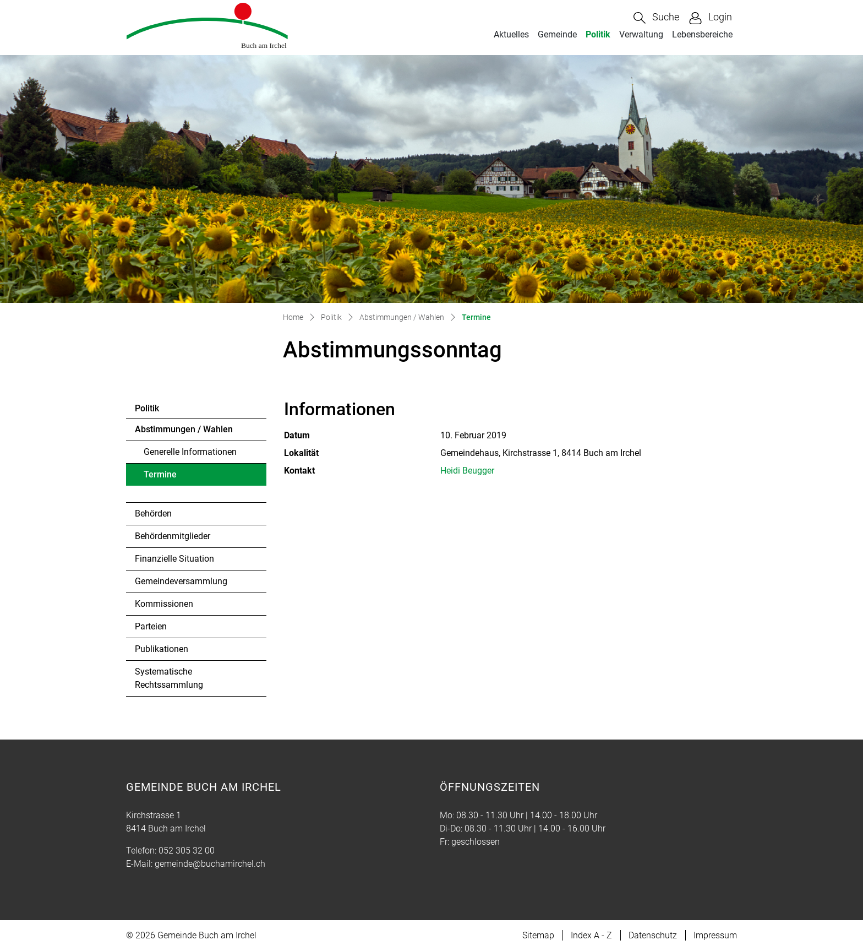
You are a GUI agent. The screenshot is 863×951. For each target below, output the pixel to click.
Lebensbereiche (702, 34)
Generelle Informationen (190, 452)
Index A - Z (591, 935)
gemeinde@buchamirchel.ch (210, 863)
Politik (598, 34)
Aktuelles (511, 34)
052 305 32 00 (187, 850)
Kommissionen (164, 604)
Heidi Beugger (467, 470)
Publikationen (161, 649)
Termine (173, 477)
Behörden (153, 513)
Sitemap (538, 935)
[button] (656, 18)
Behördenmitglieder (172, 536)
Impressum (715, 935)
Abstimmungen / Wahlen (184, 429)
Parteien (151, 626)
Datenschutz (653, 935)
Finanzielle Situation (174, 558)
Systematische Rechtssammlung (169, 678)
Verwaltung (641, 34)
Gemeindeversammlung (181, 581)
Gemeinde (557, 34)
